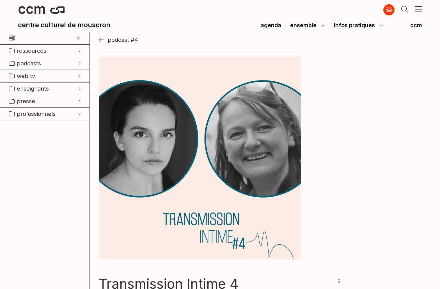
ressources (31, 50)
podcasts (29, 63)
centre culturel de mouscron (64, 25)
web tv (26, 76)
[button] (404, 10)
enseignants (33, 88)
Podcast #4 (118, 39)
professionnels (36, 114)
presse (26, 101)
